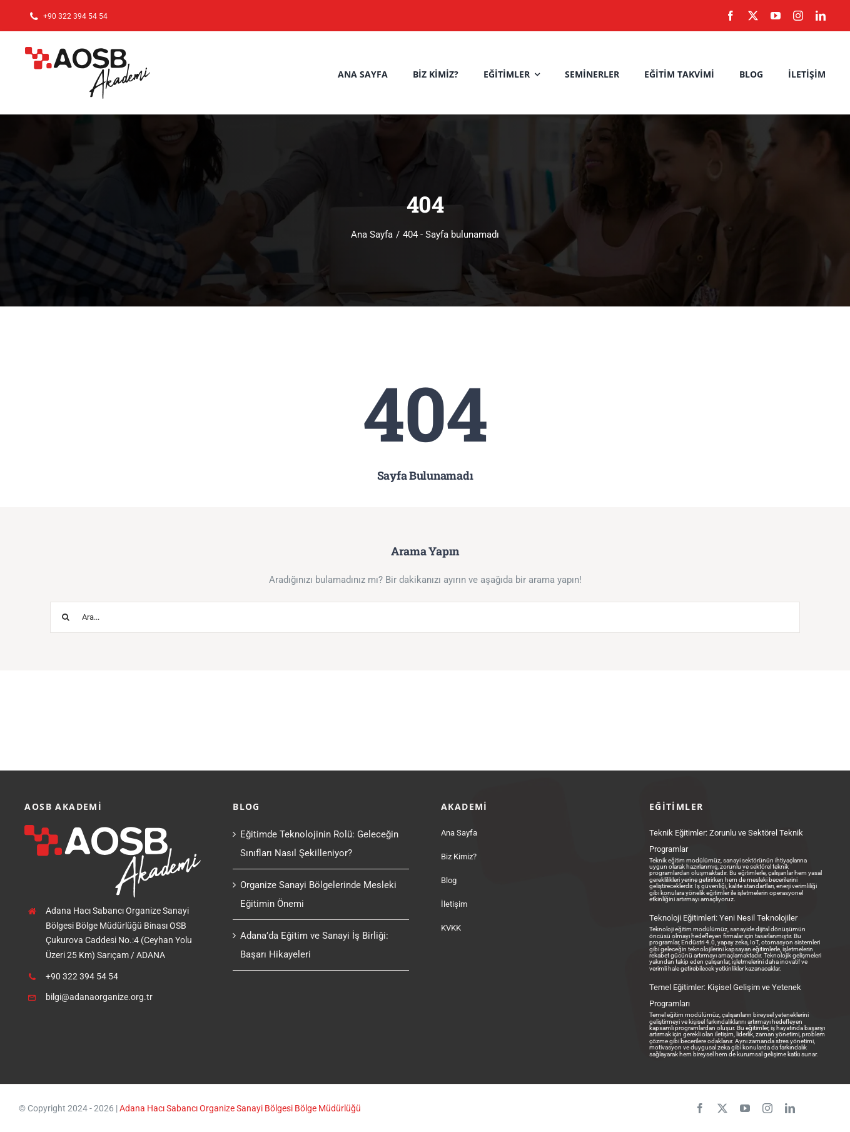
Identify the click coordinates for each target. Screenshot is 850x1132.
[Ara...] (425, 617)
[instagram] (798, 16)
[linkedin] (821, 16)
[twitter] (753, 16)
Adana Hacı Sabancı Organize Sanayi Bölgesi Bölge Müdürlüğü (240, 1108)
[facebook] (731, 16)
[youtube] (776, 16)
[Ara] (65, 617)
